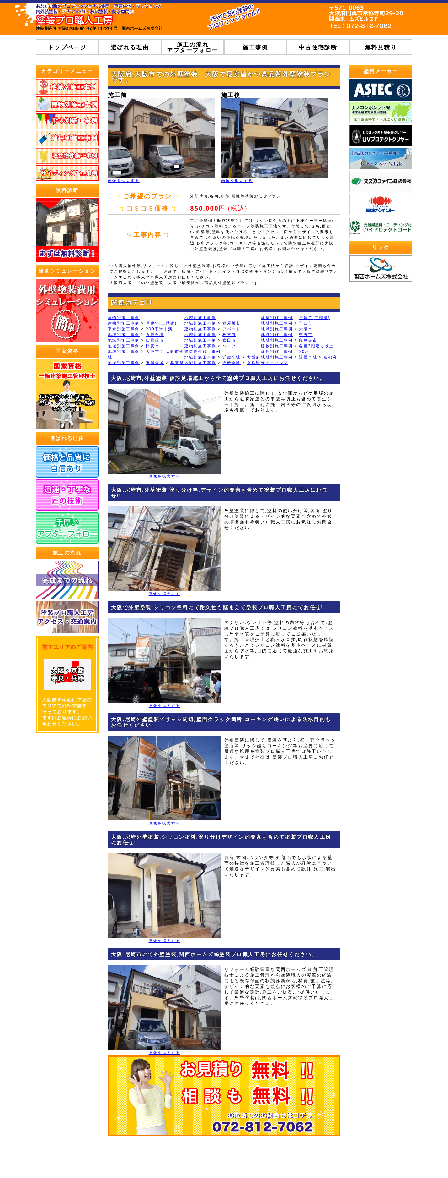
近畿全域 (155, 334)
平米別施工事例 (124, 328)
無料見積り (381, 47)
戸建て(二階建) (314, 317)
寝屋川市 (231, 323)
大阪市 (305, 328)
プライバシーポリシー (300, 1159)
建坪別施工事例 (277, 351)
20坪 (304, 351)
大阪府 (253, 357)
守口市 (305, 323)
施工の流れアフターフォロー (192, 47)
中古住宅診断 (318, 47)
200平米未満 (159, 328)
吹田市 (229, 340)
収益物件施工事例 (202, 351)
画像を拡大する (124, 180)
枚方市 (229, 334)
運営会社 (260, 1159)
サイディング (274, 362)
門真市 (152, 345)
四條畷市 (155, 340)
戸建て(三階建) (161, 323)
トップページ (67, 47)
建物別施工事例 (124, 317)
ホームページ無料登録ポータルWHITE (370, 1159)
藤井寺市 (308, 340)
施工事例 (255, 47)
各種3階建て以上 (316, 345)
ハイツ (229, 345)
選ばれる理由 (130, 47)
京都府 (330, 357)
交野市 (305, 334)
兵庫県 (177, 362)
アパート (231, 328)
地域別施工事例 (200, 317)
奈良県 (253, 362)
